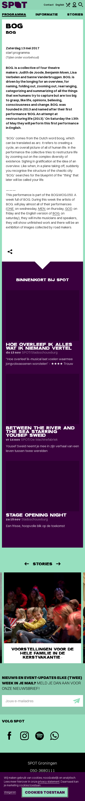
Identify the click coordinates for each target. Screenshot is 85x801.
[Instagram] (24, 736)
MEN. (42, 208)
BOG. (56, 213)
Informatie (46, 14)
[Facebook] (9, 736)
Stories (75, 14)
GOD (68, 208)
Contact (49, 4)
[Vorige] (26, 563)
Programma (14, 14)
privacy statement (48, 781)
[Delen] (10, 252)
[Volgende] (58, 563)
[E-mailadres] (42, 701)
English (60, 4)
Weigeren (10, 792)
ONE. (10, 208)
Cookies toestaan (45, 792)
